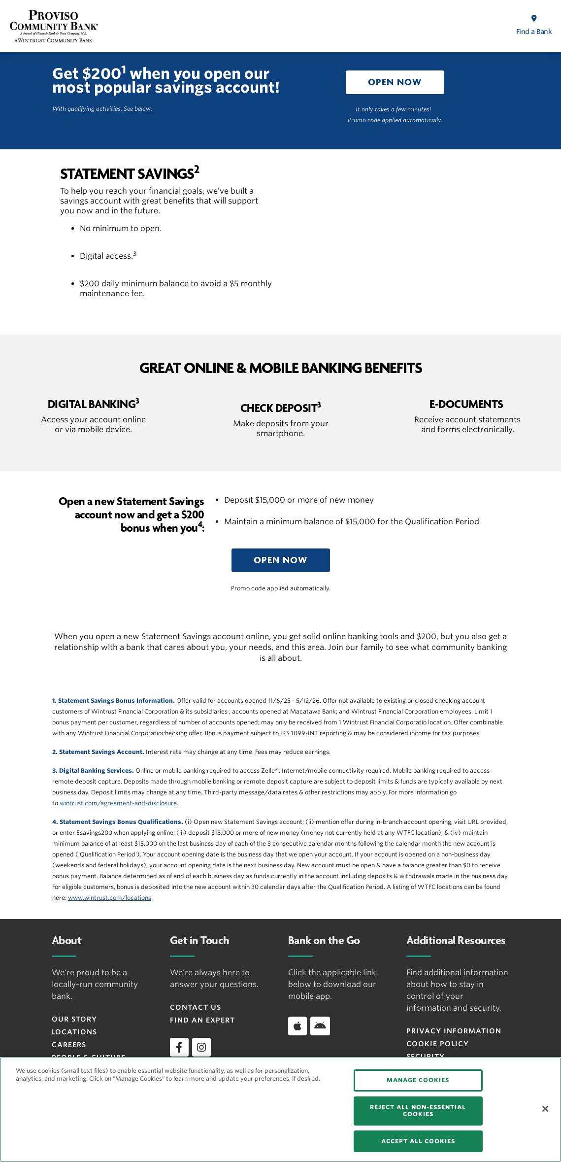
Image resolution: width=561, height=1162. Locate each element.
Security (425, 1056)
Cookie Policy (437, 1044)
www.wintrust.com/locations (109, 897)
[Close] (545, 1109)
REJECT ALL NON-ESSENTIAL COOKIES (418, 1110)
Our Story (74, 1019)
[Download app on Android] (320, 1026)
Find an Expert (202, 1020)
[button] (395, 82)
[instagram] (201, 1047)
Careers (69, 1045)
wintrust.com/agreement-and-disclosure (118, 803)
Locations (74, 1032)
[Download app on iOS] (297, 1026)
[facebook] (179, 1047)
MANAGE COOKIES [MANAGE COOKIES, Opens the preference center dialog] (418, 1080)
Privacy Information (453, 1031)
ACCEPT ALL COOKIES (418, 1141)
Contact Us (195, 1007)
